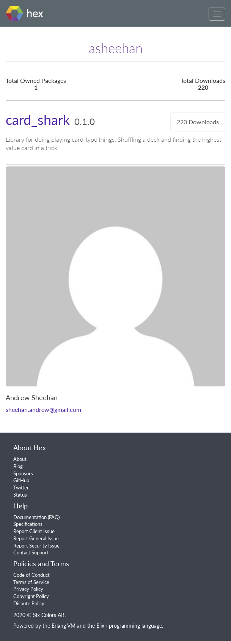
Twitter (21, 487)
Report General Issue (36, 538)
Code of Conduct (31, 575)
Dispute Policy (28, 603)
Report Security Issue (36, 546)
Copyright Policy (31, 596)
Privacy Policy (28, 589)
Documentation (30, 517)
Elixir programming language (129, 625)
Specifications (27, 524)
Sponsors (23, 473)
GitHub (21, 480)
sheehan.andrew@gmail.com (43, 409)
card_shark (38, 119)
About (20, 459)
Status (20, 495)
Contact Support (31, 552)
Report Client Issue (34, 531)
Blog (18, 466)
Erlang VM (63, 625)
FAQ (53, 517)
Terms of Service (31, 582)
